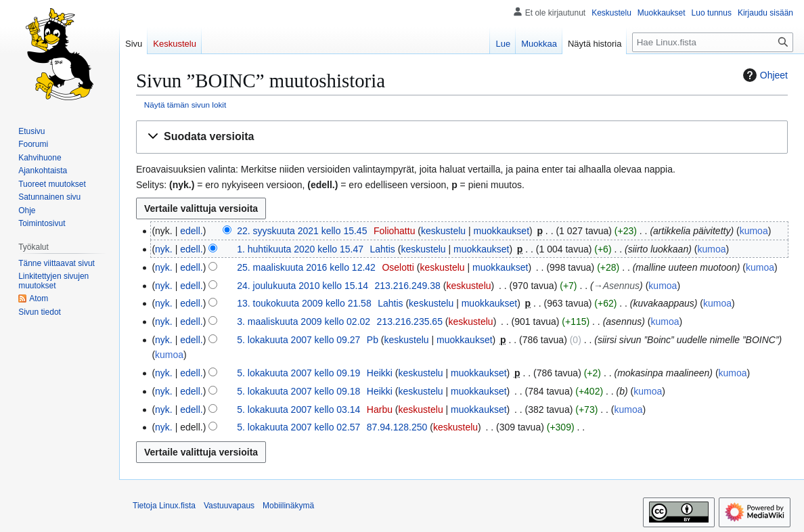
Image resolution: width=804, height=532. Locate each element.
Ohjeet (764, 75)
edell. (191, 230)
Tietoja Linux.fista (164, 505)
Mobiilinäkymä (288, 505)
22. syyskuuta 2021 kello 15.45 (302, 230)
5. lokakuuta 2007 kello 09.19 (298, 373)
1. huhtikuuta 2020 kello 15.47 (300, 249)
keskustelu (443, 230)
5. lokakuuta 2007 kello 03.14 (298, 409)
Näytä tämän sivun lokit (185, 104)
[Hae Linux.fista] (712, 42)
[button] (462, 137)
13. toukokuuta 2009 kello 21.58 (304, 303)
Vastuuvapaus (229, 505)
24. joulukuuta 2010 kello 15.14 (302, 285)
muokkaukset (501, 230)
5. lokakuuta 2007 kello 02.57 (298, 427)
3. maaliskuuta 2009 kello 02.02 (303, 321)
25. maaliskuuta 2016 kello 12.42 (306, 267)
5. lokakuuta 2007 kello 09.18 (298, 391)
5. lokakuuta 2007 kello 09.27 (298, 339)
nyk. (164, 249)
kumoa (754, 230)
